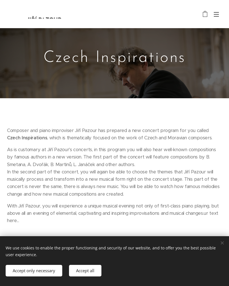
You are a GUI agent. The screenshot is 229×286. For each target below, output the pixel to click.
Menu (216, 14)
